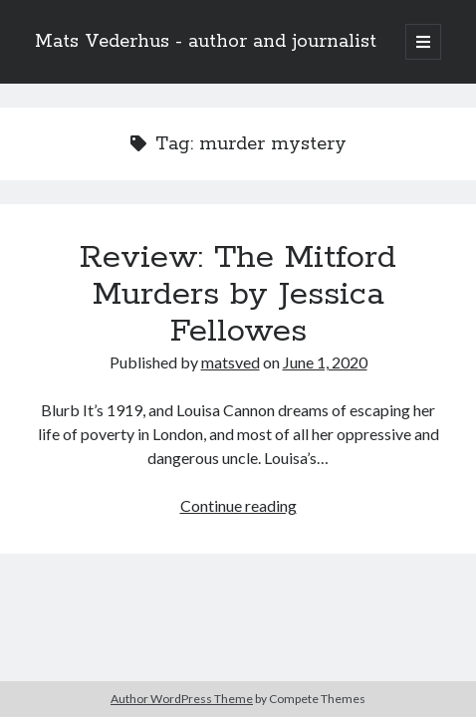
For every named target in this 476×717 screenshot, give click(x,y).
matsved (230, 362)
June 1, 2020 (325, 362)
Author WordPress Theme (182, 698)
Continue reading (238, 505)
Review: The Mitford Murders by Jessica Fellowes (238, 295)
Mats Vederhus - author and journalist (205, 42)
